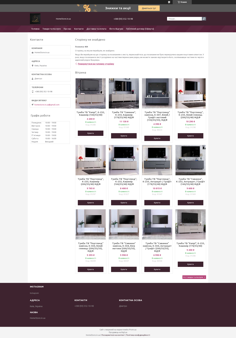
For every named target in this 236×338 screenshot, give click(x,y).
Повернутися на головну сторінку (96, 64)
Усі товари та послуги (193, 277)
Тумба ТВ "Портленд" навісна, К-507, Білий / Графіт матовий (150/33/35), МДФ (157, 116)
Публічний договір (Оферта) (140, 29)
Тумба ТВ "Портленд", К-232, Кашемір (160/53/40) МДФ (124, 181)
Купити (90, 133)
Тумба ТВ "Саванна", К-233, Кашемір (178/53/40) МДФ (124, 115)
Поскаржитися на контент (113, 335)
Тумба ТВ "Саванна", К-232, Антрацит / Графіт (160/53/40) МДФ (190, 181)
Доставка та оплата (96, 29)
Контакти (79, 29)
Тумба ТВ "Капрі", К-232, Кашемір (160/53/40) (90, 113)
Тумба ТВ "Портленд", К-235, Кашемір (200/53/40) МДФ (91, 181)
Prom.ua (132, 330)
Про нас (67, 29)
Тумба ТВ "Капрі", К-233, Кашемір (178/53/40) (190, 244)
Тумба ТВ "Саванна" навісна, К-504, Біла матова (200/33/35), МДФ (124, 247)
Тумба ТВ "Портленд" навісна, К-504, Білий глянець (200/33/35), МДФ (90, 247)
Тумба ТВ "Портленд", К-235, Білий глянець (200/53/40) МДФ (190, 115)
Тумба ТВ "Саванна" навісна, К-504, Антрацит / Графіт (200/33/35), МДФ (157, 247)
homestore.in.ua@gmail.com (46, 105)
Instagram (34, 293)
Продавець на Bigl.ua (118, 332)
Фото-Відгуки (116, 29)
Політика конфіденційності (138, 335)
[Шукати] (204, 19)
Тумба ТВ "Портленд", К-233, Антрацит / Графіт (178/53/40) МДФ (157, 181)
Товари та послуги (51, 29)
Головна (35, 29)
